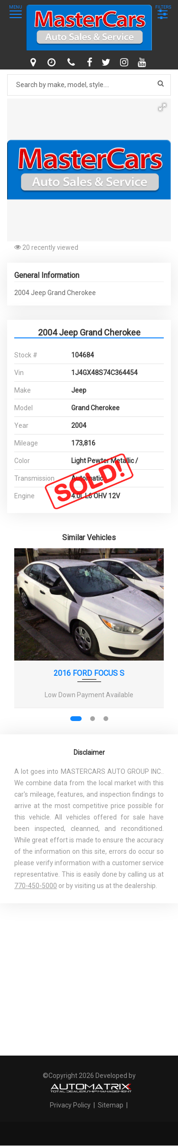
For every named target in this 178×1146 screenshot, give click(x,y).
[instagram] (125, 62)
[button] (162, 107)
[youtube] (143, 62)
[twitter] (107, 62)
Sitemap (110, 1105)
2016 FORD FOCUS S (89, 673)
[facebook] (90, 62)
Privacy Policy (71, 1105)
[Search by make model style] (89, 85)
